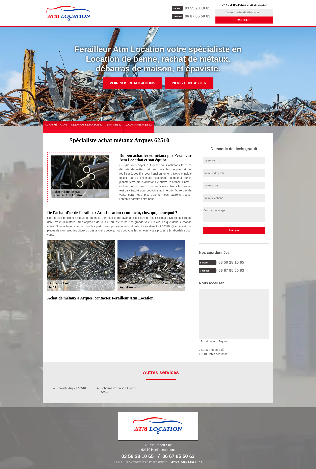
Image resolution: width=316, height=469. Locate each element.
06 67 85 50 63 (191, 16)
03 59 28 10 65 (191, 8)
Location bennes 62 (139, 124)
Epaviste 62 (113, 124)
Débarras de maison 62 (86, 124)
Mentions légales (186, 462)
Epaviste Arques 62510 (71, 388)
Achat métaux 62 (56, 124)
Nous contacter (189, 83)
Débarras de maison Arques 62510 (118, 390)
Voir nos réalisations (132, 83)
